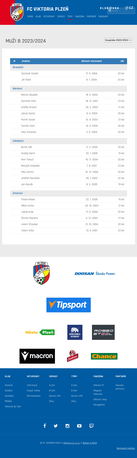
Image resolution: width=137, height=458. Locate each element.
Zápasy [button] (61, 16)
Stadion (9, 390)
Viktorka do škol (13, 406)
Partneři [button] (91, 16)
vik (122, 61)
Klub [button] (38, 16)
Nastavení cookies (126, 448)
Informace (32, 385)
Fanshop (103, 16)
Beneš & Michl (90, 443)
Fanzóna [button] (79, 16)
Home (30, 16)
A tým (52, 385)
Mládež (8, 401)
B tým (52, 390)
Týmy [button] (70, 16)
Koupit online (33, 390)
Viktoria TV (98, 385)
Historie (9, 385)
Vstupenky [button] (49, 16)
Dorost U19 (54, 396)
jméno (26, 61)
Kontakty (9, 396)
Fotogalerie (99, 404)
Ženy (51, 401)
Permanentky (33, 396)
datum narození (91, 61)
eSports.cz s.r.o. (71, 443)
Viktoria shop (100, 399)
